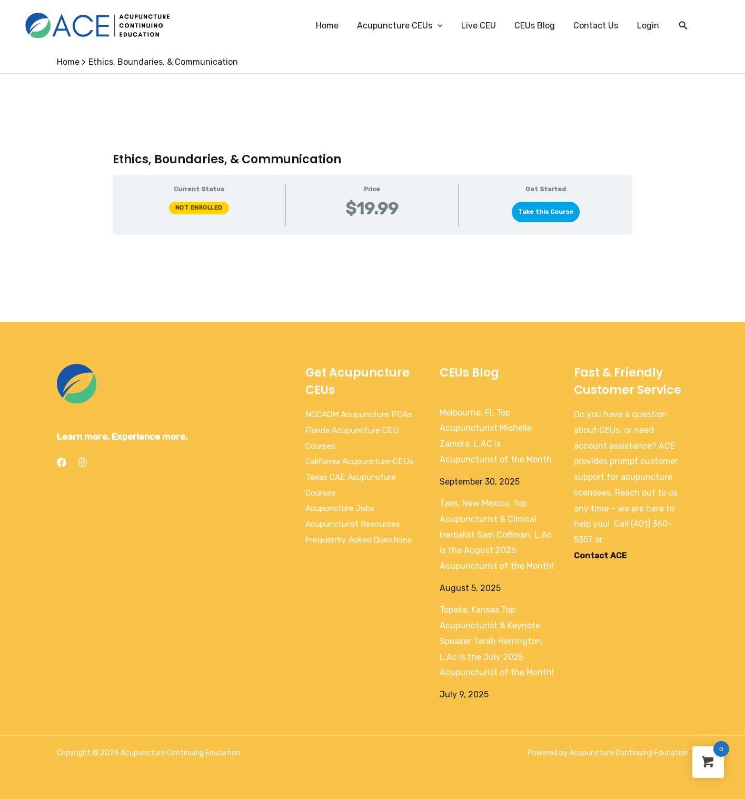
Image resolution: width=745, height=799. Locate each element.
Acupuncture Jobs (342, 524)
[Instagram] (82, 462)
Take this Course (545, 211)
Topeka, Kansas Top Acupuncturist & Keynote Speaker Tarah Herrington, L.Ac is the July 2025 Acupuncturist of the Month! (497, 641)
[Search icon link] (683, 26)
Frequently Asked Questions (361, 555)
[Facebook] (61, 462)
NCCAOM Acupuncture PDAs (362, 414)
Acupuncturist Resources (355, 540)
